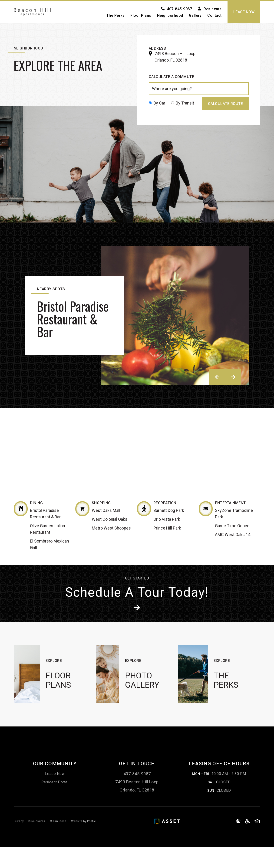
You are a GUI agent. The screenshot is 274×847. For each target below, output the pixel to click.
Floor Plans (140, 15)
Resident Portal (55, 782)
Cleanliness (58, 821)
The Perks (115, 15)
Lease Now (55, 774)
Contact (214, 15)
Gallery (195, 15)
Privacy (19, 821)
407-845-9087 (137, 773)
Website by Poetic (83, 821)
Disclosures (36, 821)
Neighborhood (170, 15)
